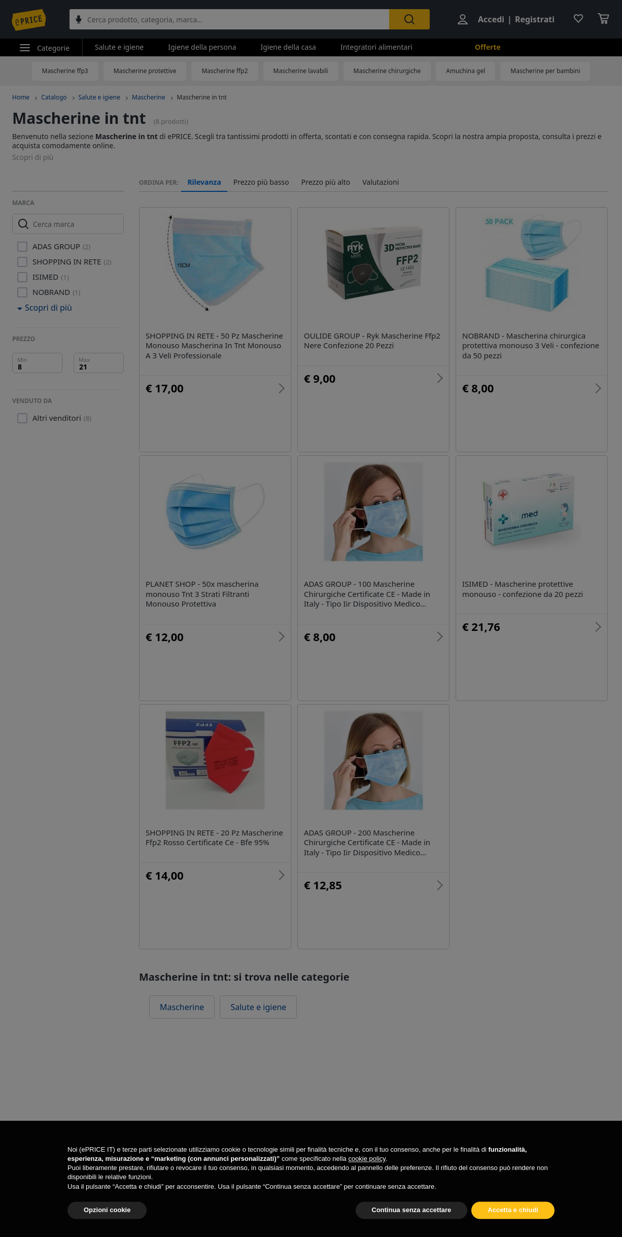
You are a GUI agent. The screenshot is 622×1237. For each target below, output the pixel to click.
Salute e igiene (119, 47)
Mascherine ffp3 (65, 70)
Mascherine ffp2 (224, 70)
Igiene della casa (288, 47)
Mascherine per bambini (545, 70)
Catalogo (53, 97)
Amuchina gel (465, 70)
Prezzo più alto (326, 182)
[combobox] (229, 19)
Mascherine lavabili (300, 70)
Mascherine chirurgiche (387, 70)
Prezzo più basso (261, 182)
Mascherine (148, 97)
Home (20, 97)
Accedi (491, 19)
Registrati (535, 19)
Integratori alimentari (376, 47)
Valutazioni (380, 182)
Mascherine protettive (145, 70)
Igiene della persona (202, 47)
